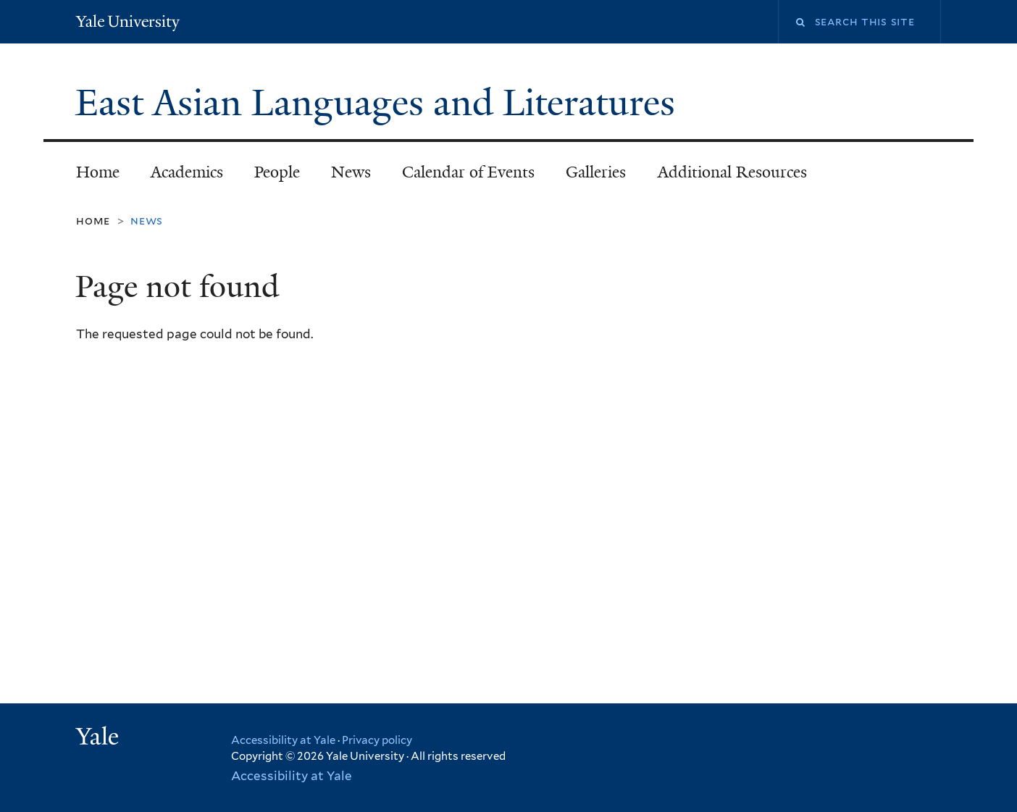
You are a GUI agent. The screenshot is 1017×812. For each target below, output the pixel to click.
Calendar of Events (468, 172)
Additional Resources (732, 172)
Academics (187, 172)
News (351, 172)
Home (98, 172)
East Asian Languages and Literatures (380, 103)
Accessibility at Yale (283, 740)
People (277, 172)
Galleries (596, 172)
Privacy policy (377, 740)
